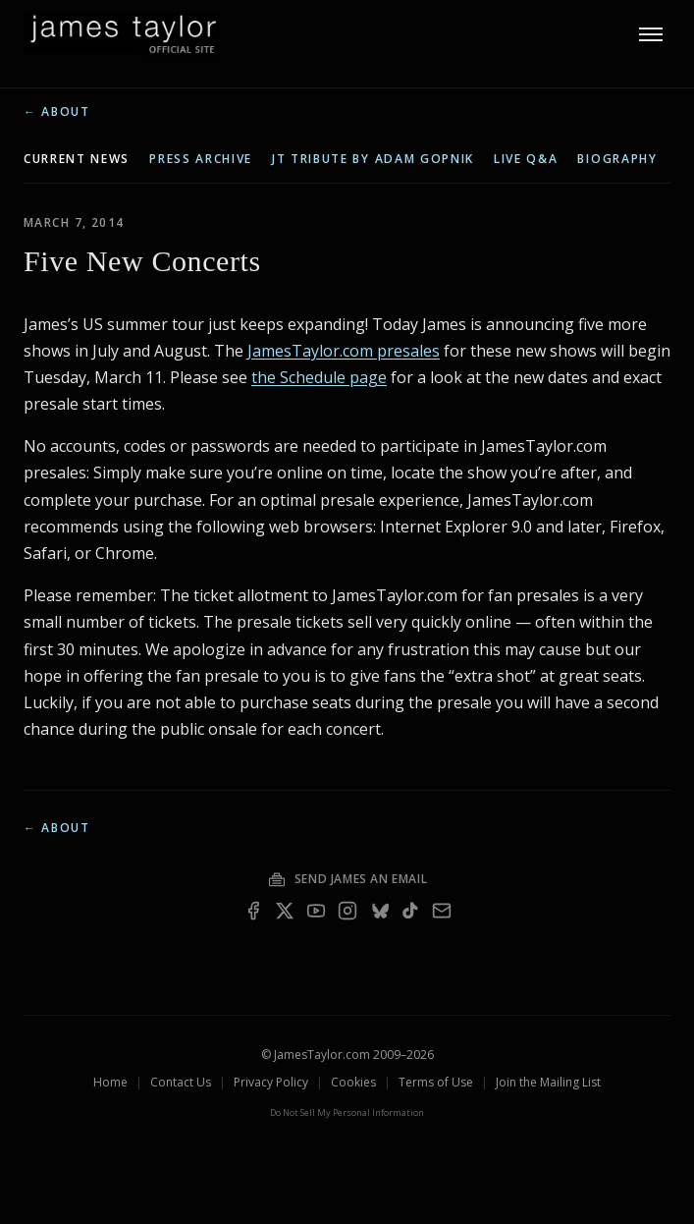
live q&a (526, 159)
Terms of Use (436, 1082)
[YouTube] (316, 910)
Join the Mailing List (548, 1082)
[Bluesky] (379, 910)
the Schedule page (319, 377)
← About (57, 112)
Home (110, 1082)
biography (617, 159)
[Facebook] (253, 910)
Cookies (353, 1082)
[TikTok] (410, 910)
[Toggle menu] (650, 34)
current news (77, 159)
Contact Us (180, 1082)
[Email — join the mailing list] (442, 910)
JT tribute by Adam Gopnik (373, 159)
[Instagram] (347, 910)
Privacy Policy (271, 1082)
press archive (200, 159)
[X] (284, 910)
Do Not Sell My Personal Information (347, 1112)
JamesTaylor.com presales (343, 351)
